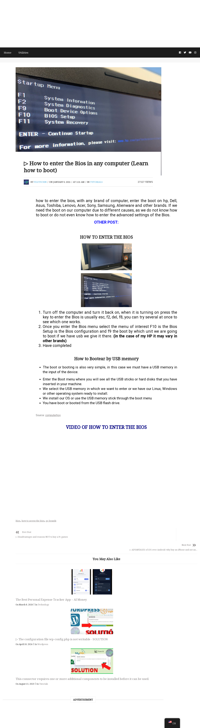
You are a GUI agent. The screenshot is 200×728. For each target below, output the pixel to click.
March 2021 (15, 413)
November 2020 (18, 446)
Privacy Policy (122, 720)
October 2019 (16, 504)
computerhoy (77, 422)
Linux (12, 605)
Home (10, 52)
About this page (102, 720)
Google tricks (16, 647)
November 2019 (18, 496)
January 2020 (16, 479)
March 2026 (15, 355)
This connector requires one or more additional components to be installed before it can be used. (170, 597)
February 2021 (17, 421)
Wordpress (131, 603)
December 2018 (18, 554)
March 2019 (15, 529)
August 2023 (16, 371)
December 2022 (18, 388)
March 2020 (15, 462)
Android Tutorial (19, 655)
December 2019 (18, 487)
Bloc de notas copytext (22, 597)
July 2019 (14, 512)
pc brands (93, 524)
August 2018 (16, 579)
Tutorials (139, 182)
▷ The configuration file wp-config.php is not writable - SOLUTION (124, 595)
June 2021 (14, 396)
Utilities (27, 52)
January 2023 (16, 379)
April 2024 (15, 363)
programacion (17, 622)
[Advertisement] (100, 23)
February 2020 (17, 471)
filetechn (82, 182)
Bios (60, 524)
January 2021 (16, 429)
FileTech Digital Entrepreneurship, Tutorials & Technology (100, 691)
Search (7, 193)
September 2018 (18, 570)
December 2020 (18, 438)
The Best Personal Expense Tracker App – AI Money (76, 593)
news (11, 614)
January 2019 (16, 545)
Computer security (20, 630)
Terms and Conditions (79, 720)
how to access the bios (75, 524)
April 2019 (15, 521)
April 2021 (15, 404)
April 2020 (15, 454)
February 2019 (17, 537)
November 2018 (18, 562)
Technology (86, 599)
